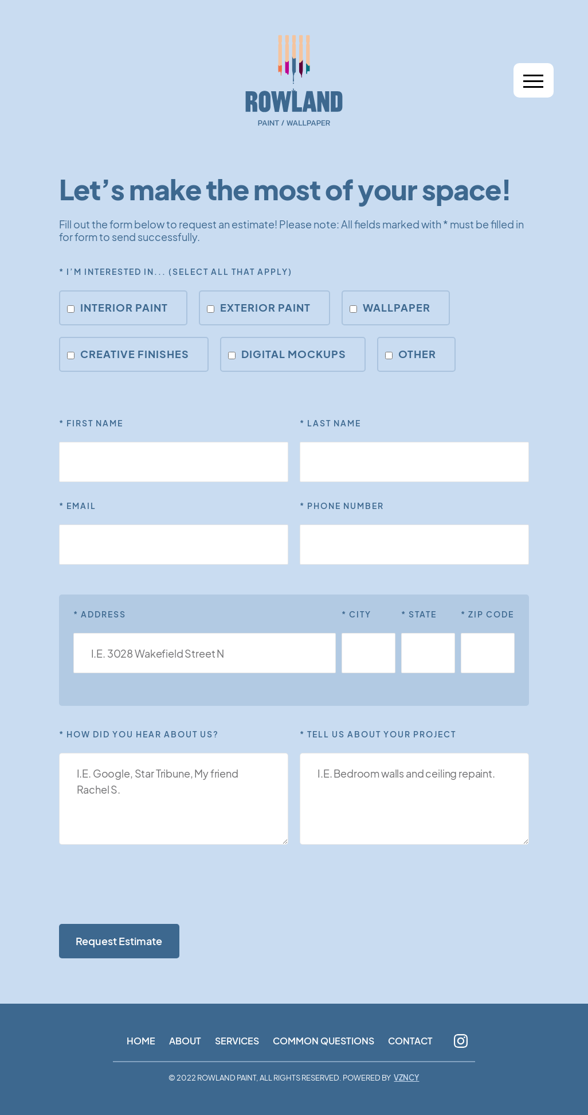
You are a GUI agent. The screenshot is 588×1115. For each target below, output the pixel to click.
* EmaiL (77, 505)
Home (141, 1041)
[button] (533, 80)
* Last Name (330, 423)
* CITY (356, 614)
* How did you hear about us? (139, 734)
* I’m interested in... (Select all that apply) (175, 271)
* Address (99, 614)
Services (237, 1041)
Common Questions (323, 1041)
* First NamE (91, 423)
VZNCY (406, 1078)
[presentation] (146, 885)
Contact (410, 1041)
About (185, 1041)
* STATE (419, 614)
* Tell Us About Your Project (378, 734)
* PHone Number (342, 505)
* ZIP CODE (487, 614)
